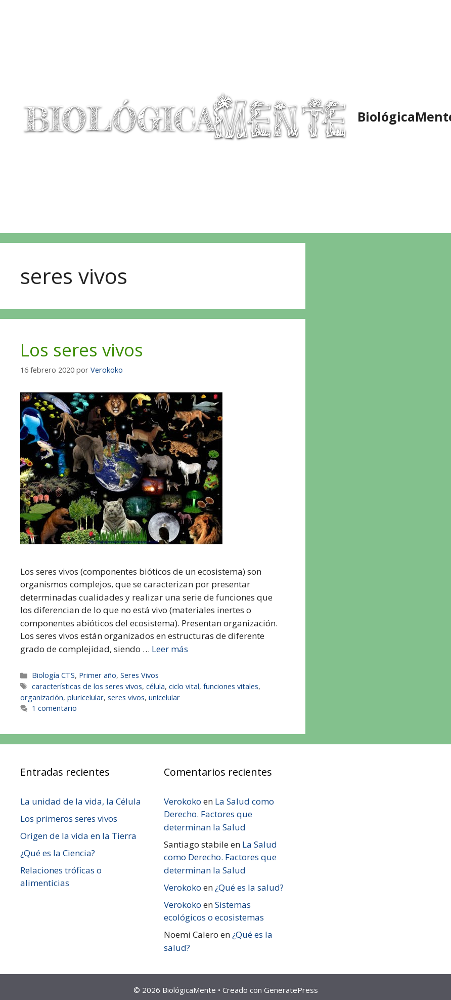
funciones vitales (230, 686)
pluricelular (85, 697)
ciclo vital (184, 686)
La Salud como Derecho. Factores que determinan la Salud (219, 814)
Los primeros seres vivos (68, 818)
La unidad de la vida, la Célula (80, 801)
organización (41, 697)
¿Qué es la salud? (249, 887)
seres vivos (126, 697)
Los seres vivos (81, 350)
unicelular (164, 697)
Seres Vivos (139, 675)
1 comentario (54, 708)
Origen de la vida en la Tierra (78, 836)
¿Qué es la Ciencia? (57, 853)
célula (155, 686)
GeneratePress (291, 990)
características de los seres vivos (87, 686)
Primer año (97, 675)
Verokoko (182, 801)
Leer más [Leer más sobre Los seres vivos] (170, 649)
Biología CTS (53, 675)
